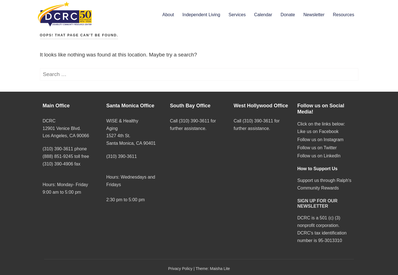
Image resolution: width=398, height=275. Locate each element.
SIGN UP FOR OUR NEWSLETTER (317, 203)
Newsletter (314, 14)
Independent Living (201, 14)
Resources (343, 14)
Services (237, 14)
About (168, 14)
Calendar (263, 14)
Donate (288, 14)
